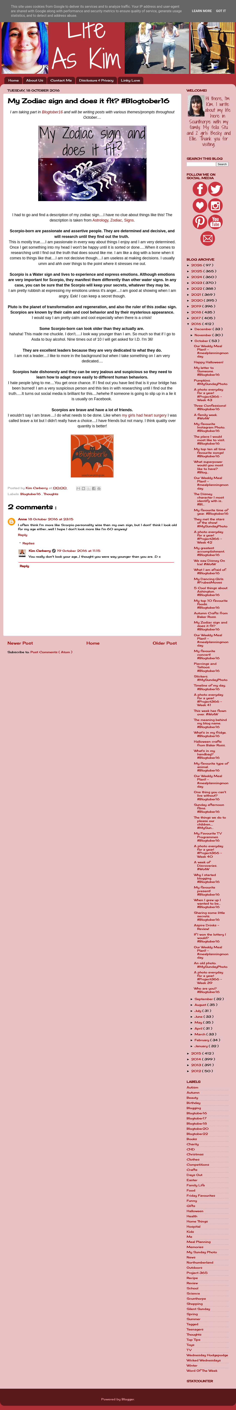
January (202, 1046)
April (199, 1028)
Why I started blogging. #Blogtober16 (207, 878)
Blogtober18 (197, 1123)
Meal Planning (198, 1242)
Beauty (192, 1097)
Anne (22, 519)
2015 (196, 1053)
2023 (197, 283)
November (203, 335)
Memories (195, 1247)
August (201, 1005)
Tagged (192, 1324)
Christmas (195, 1154)
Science (193, 1293)
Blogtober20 (198, 1128)
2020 (197, 300)
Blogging (194, 1108)
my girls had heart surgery (144, 415)
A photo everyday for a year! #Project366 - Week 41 (208, 700)
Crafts (192, 1169)
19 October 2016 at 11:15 (78, 551)
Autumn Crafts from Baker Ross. (211, 614)
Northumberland (200, 1262)
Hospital (193, 1226)
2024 (197, 277)
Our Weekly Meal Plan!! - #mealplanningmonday (211, 351)
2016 (196, 324)
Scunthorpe (196, 1298)
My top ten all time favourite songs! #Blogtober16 (209, 452)
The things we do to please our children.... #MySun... (210, 823)
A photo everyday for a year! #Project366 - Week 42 (208, 537)
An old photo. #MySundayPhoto (210, 964)
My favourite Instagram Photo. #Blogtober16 (209, 427)
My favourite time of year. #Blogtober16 (211, 511)
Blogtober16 (52, 112)
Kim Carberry (40, 551)
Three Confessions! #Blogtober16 (210, 407)
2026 (197, 265)
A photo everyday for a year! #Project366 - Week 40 (208, 851)
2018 (196, 312)
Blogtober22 (197, 1134)
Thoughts (51, 494)
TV (189, 1350)
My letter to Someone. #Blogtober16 (207, 371)
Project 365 (197, 1273)
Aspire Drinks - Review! (206, 927)
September (204, 999)
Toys (190, 1345)
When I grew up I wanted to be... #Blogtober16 (207, 903)
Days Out (194, 1175)
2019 (196, 306)
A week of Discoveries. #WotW (205, 865)
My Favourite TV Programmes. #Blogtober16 (208, 837)
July (198, 1011)
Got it (221, 11)
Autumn (193, 1092)
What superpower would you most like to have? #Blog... (208, 467)
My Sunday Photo (202, 1252)
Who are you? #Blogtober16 (207, 990)
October (202, 341)
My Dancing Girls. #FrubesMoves (209, 580)
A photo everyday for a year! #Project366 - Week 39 (208, 978)
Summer (193, 1319)
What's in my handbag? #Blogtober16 (207, 754)
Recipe (192, 1278)
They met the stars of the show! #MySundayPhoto (210, 522)
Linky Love (130, 80)
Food (191, 1190)
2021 (196, 294)
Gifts (191, 1206)
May (199, 1022)
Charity (193, 1144)
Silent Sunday (198, 1309)
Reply (22, 535)
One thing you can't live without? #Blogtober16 (210, 795)
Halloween (195, 1211)
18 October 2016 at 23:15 (50, 519)
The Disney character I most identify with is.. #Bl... (209, 499)
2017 (196, 318)
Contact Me (61, 80)
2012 (196, 1071)
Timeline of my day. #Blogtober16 (210, 687)
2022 (197, 288)
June (199, 1016)
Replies (29, 543)
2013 (196, 1065)
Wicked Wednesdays (204, 1360)
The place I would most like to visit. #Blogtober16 (209, 440)
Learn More (202, 11)
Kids (190, 1231)
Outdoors (194, 1267)
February (202, 1040)
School (192, 1288)
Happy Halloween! (208, 362)
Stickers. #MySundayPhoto (210, 678)
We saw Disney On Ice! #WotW (209, 562)
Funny (192, 1200)
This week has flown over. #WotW (210, 712)
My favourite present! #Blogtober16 (207, 891)
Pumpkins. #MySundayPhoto (210, 382)
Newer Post (20, 643)
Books (192, 1139)
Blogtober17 (197, 1118)
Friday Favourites (201, 1195)
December (204, 329)
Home (13, 80)
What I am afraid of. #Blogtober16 (210, 571)
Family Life (196, 1185)
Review (192, 1283)
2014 (196, 1059)
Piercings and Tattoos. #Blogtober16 (207, 667)
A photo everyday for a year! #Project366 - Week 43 (208, 395)
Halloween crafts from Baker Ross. (209, 743)
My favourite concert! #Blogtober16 (207, 654)
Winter (192, 1365)
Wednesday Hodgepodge (207, 1355)
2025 (197, 271)
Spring (192, 1314)
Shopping (195, 1303)
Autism (192, 1087)
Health (192, 1216)
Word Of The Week (202, 1370)
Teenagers (195, 1329)
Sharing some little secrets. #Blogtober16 (209, 916)
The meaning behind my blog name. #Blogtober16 (210, 723)
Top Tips (193, 1339)
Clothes (193, 1159)
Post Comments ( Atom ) (51, 652)
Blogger (128, 1399)
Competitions (198, 1164)
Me (189, 1236)
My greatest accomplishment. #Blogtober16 (209, 551)
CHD (191, 1149)
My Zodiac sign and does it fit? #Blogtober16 (210, 626)
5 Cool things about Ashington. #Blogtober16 (210, 591)
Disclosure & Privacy (96, 80)
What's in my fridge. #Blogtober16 (210, 734)
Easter (192, 1180)
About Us (34, 80)
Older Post (165, 643)
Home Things (197, 1221)
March (200, 1034)
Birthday (193, 1103)
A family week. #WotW (205, 416)
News (191, 1257)
